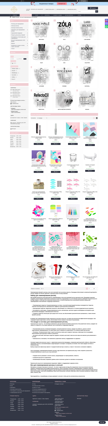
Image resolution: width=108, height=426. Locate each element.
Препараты (13, 387)
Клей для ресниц (15, 25)
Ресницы (12, 384)
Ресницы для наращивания (17, 23)
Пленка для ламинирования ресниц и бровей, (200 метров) (38, 192)
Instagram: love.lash (60, 384)
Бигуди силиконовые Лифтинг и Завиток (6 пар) (56, 219)
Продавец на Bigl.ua (54, 423)
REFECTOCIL (41, 109)
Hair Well (87, 86)
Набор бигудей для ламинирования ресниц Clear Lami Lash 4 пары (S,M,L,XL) (72, 247)
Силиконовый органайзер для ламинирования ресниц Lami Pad (38, 165)
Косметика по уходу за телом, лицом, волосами (18, 46)
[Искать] (96, 11)
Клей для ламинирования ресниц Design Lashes (38, 137)
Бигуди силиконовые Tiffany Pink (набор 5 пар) (73, 192)
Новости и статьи (36, 387)
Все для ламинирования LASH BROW (18, 41)
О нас (36, 15)
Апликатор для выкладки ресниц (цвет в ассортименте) (38, 219)
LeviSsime (41, 86)
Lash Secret (87, 39)
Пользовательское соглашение (39, 390)
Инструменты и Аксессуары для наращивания (18, 37)
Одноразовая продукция (16, 33)
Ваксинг (13, 43)
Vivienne (64, 86)
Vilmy (41, 62)
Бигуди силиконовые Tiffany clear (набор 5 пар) (90, 192)
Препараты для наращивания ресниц (18, 30)
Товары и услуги (25, 15)
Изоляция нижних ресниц (17, 27)
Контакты (47, 15)
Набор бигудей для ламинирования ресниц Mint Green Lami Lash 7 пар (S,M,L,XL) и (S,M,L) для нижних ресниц (56, 249)
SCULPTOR (87, 62)
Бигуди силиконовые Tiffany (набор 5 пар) (56, 192)
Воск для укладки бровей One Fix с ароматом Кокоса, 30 (38, 277)
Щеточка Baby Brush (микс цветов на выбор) (73, 219)
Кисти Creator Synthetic (64, 109)
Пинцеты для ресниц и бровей (18, 35)
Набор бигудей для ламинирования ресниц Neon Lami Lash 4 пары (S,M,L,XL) (90, 219)
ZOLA (64, 39)
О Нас (34, 384)
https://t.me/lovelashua (15, 112)
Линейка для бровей (90, 164)
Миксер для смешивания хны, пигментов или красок (55, 277)
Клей (12, 385)
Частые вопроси (69, 15)
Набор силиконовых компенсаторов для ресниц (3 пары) (90, 138)
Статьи (79, 15)
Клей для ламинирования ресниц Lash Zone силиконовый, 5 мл (55, 137)
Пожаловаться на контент (59, 424)
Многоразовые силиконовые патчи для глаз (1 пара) (55, 165)
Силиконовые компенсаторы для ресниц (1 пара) (73, 137)
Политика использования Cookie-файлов (41, 392)
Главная (15, 15)
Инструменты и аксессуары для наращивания (20, 390)
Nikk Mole (41, 39)
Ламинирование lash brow (16, 392)
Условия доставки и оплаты (38, 385)
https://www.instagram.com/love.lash (19, 100)
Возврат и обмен (58, 15)
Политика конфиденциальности (39, 389)
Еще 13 (13, 79)
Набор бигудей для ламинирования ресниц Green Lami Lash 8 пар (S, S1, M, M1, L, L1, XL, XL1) (90, 248)
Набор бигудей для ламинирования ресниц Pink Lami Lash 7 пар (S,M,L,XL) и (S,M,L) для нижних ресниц (38, 248)
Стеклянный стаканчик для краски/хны (73, 165)
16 (94, 288)
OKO (64, 62)
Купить (39, 143)
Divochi (87, 109)
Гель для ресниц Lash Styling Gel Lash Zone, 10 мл (90, 277)
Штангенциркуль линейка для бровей (72, 277)
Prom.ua (59, 422)
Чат (102, 422)
